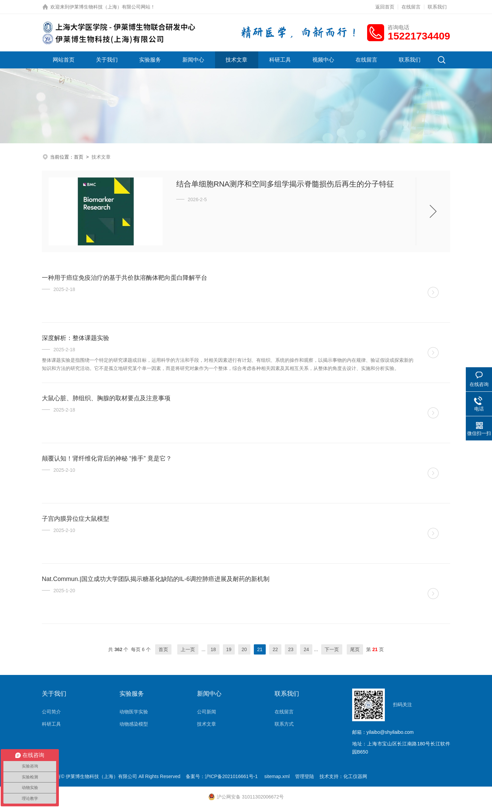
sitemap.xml (277, 776)
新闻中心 (193, 60)
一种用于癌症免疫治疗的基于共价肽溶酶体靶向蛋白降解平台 (124, 277)
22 (275, 649)
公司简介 (51, 711)
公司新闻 (206, 711)
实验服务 (150, 60)
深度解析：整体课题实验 (75, 338)
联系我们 (437, 7)
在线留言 (411, 7)
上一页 (188, 649)
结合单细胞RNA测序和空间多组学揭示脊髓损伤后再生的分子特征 (285, 184)
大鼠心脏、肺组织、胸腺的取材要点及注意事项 (106, 398)
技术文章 (236, 60)
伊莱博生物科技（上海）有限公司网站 (109, 7)
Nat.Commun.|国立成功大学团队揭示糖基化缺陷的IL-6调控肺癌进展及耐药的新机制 (155, 579)
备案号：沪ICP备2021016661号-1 (222, 776)
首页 (78, 157)
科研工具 (280, 60)
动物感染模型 (133, 724)
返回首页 (384, 7)
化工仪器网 (355, 776)
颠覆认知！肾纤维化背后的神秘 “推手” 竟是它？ (107, 458)
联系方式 (284, 724)
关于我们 (107, 60)
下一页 (332, 649)
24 (306, 649)
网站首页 (64, 60)
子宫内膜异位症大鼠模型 (75, 518)
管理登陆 (304, 776)
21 (260, 649)
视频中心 (323, 60)
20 (244, 649)
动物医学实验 (133, 711)
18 (213, 649)
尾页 (355, 649)
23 (291, 649)
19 (229, 649)
